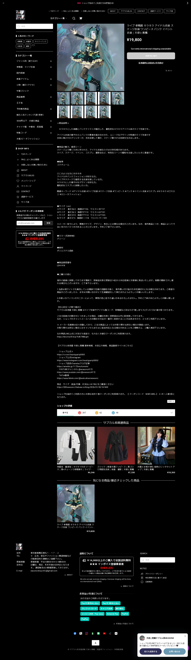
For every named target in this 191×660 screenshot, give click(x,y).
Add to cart (151, 56)
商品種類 (21, 97)
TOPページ (55, 11)
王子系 (20, 103)
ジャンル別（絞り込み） (28, 61)
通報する (171, 401)
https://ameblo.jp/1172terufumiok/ (72, 366)
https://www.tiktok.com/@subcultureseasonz (77, 378)
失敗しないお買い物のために (94, 11)
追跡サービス (155, 11)
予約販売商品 (23, 109)
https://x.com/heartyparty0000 (71, 354)
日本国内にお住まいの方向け (151, 63)
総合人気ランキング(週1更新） (31, 115)
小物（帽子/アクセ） (26, 85)
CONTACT (141, 11)
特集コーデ (22, 133)
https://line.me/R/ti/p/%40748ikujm (73, 337)
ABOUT (113, 11)
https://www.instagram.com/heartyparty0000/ (78, 360)
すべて (65, 413)
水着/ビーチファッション (28, 139)
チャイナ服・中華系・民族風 (30, 127)
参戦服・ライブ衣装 (26, 67)
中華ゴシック (23, 91)
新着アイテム (23, 79)
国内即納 (21, 73)
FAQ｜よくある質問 (71, 11)
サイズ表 (169, 11)
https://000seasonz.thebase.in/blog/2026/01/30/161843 (82, 387)
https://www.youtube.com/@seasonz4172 (76, 372)
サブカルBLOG (126, 11)
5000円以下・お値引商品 (28, 121)
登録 (48, 223)
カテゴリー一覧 (59, 18)
